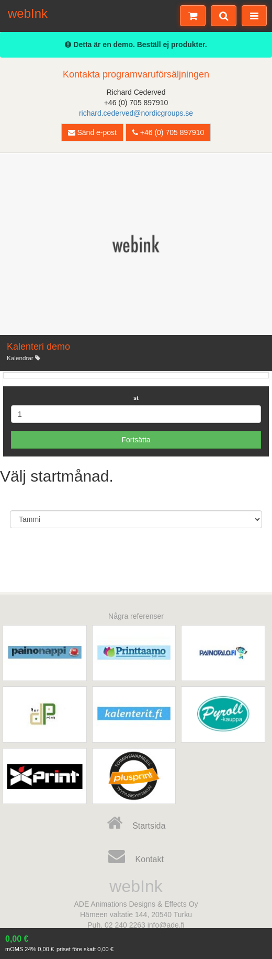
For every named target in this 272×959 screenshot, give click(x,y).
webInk (28, 12)
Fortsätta (135, 440)
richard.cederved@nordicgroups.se (136, 113)
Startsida (136, 823)
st (136, 398)
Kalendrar (23, 357)
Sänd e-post (92, 132)
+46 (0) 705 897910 (168, 132)
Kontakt (136, 856)
